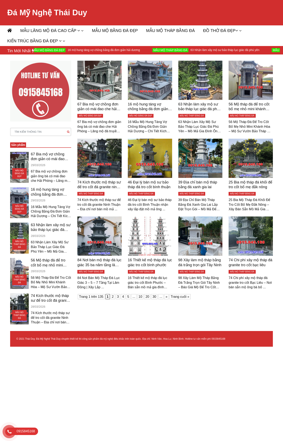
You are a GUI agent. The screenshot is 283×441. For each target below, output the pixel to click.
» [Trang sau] (166, 296)
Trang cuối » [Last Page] (180, 296)
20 (147, 296)
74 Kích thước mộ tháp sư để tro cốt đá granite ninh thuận (50, 298)
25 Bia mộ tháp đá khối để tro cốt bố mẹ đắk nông (250, 184)
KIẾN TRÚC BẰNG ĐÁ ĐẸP (34, 41)
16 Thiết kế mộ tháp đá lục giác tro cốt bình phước (150, 262)
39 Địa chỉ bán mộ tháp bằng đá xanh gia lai (197, 184)
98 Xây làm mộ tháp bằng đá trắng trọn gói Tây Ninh (200, 262)
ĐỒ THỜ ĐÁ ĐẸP (220, 30)
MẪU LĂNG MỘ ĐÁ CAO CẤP (50, 30)
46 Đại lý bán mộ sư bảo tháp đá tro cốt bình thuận (149, 184)
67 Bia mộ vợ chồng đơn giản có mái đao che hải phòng (48, 157)
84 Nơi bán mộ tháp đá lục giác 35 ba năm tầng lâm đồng (99, 262)
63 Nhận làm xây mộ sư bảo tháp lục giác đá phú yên (227, 50)
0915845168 (218, 338)
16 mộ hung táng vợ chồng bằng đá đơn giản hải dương (106, 50)
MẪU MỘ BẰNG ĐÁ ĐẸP (115, 30)
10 (140, 296)
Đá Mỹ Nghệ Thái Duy (47, 12)
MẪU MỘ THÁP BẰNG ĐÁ (170, 30)
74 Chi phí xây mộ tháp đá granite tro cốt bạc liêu (250, 262)
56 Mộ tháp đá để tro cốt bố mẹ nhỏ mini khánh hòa (48, 263)
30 (154, 296)
